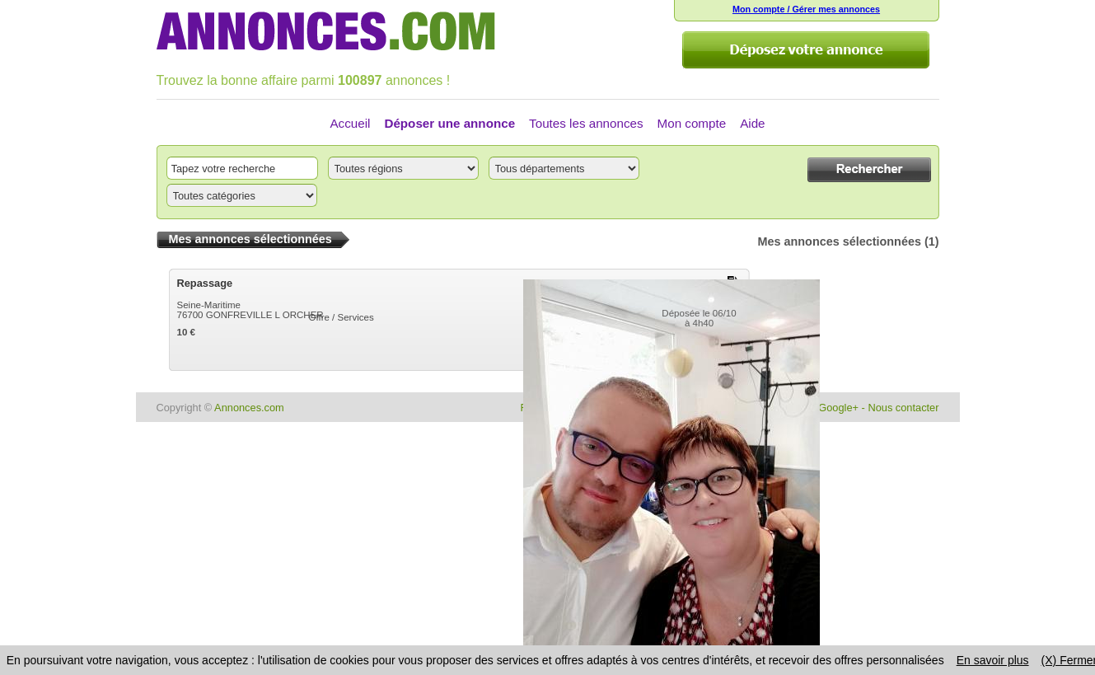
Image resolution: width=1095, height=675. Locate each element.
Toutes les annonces (586, 123)
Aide (752, 123)
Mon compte (692, 123)
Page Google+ (825, 407)
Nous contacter (903, 407)
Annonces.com (249, 407)
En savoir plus (993, 660)
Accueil (350, 123)
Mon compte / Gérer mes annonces (806, 9)
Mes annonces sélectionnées (839, 241)
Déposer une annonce (449, 123)
